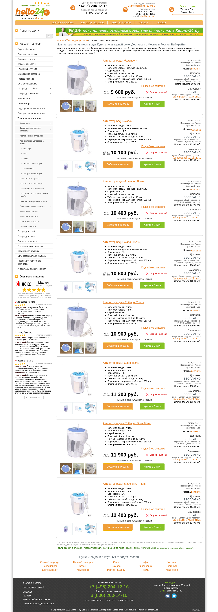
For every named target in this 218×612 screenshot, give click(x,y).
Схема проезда (171, 588)
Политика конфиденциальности (39, 603)
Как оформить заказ (92, 22)
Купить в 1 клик (152, 104)
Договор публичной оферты (36, 599)
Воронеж (172, 562)
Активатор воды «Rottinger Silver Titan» (127, 423)
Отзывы (161, 22)
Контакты (144, 22)
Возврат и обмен (121, 22)
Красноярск (145, 566)
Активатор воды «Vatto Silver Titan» (124, 483)
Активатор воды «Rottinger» (120, 60)
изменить (196, 68)
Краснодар (172, 570)
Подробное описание (153, 86)
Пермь (145, 570)
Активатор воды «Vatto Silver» (121, 241)
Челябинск (83, 570)
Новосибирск (49, 566)
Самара (116, 566)
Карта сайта (196, 609)
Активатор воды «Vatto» (117, 121)
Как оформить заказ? (33, 587)
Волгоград (171, 566)
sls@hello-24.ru (147, 16)
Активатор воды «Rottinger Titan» (123, 302)
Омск (116, 562)
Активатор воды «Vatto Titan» (121, 362)
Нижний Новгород (83, 562)
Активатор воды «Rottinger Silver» (124, 181)
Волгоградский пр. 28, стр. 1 (187, 96)
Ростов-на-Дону (116, 570)
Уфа (145, 562)
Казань (83, 566)
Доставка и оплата (62, 22)
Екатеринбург (50, 570)
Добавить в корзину (118, 104)
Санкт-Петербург (49, 562)
